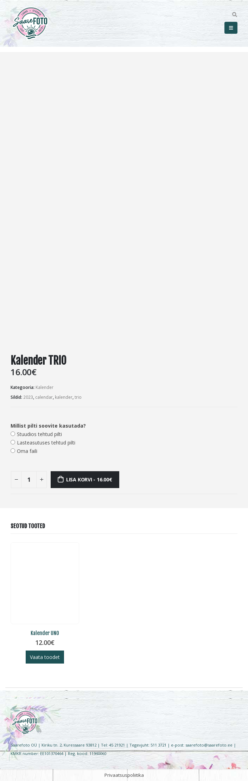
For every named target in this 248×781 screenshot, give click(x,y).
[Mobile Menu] (230, 28)
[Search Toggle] (234, 15)
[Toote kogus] (29, 479)
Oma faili (27, 451)
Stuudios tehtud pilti (39, 434)
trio (78, 397)
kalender (63, 397)
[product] (45, 583)
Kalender (44, 387)
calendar (44, 397)
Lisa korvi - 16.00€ (89, 479)
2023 (28, 397)
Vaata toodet (45, 657)
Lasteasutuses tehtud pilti (46, 442)
